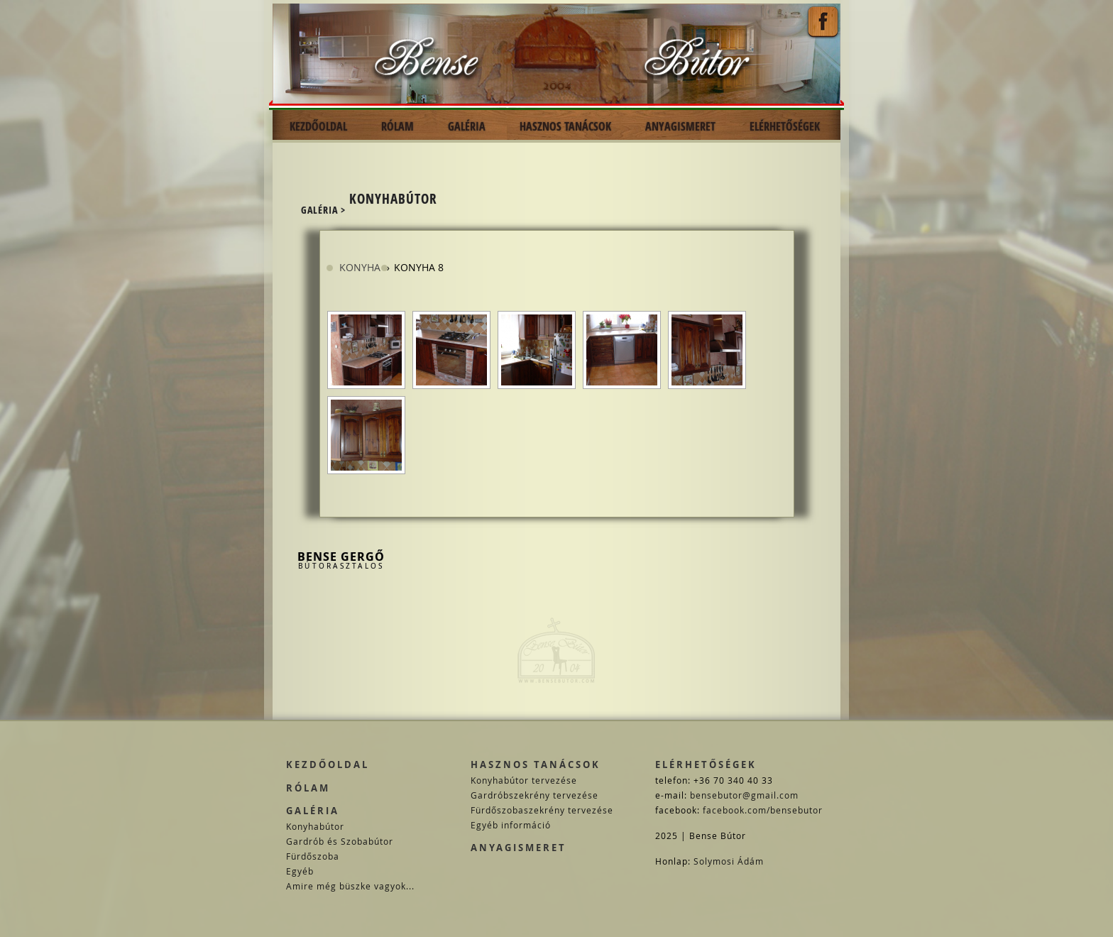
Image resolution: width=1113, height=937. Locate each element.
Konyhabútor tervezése (524, 780)
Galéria (312, 810)
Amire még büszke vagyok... (350, 886)
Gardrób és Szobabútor (339, 841)
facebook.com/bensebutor (763, 810)
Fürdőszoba (312, 856)
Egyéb (300, 871)
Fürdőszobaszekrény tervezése (542, 810)
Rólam (308, 788)
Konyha (359, 267)
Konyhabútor (315, 826)
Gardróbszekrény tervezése (534, 795)
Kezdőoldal (327, 764)
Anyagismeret (518, 847)
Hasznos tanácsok (536, 764)
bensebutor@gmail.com (744, 795)
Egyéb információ (511, 825)
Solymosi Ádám (728, 861)
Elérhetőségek (706, 764)
